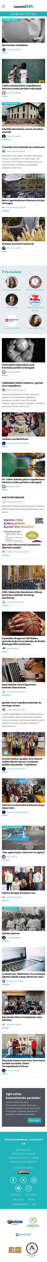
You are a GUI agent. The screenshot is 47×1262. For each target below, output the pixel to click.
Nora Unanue (11, 248)
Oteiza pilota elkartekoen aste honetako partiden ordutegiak (18, 366)
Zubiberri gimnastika (13, 769)
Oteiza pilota (10, 93)
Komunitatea (23, 14)
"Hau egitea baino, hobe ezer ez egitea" (23, 852)
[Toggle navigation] (3, 6)
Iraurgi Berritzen (12, 981)
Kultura (5, 605)
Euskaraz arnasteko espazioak (18, 243)
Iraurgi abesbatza (12, 602)
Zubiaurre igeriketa (13, 151)
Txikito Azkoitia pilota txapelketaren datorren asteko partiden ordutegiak (21, 87)
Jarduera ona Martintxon (15, 438)
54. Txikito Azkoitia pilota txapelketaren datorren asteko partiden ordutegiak (23, 481)
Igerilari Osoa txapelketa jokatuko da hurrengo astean (21, 704)
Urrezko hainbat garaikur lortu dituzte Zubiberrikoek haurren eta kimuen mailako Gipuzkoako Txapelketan (22, 761)
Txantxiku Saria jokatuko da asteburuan (23, 147)
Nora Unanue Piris (35, 328)
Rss (34, 1204)
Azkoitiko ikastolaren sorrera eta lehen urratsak (22, 130)
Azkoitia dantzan (11, 933)
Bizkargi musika (12, 502)
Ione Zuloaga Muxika (12, 290)
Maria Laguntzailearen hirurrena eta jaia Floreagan (23, 202)
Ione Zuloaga (11, 49)
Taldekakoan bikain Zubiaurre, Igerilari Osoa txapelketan (22, 384)
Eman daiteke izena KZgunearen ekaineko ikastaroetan (19, 686)
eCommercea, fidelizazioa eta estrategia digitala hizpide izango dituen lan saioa (23, 975)
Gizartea (6, 211)
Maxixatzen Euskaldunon (15, 552)
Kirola (5, 96)
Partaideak (11, 272)
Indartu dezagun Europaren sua (18, 892)
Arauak (31, 1200)
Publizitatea (18, 1200)
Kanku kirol (10, 1070)
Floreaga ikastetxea (13, 207)
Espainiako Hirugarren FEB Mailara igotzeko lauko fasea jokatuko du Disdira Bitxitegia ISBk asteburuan (23, 641)
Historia (5, 941)
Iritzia (4, 53)
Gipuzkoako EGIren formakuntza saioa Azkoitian (22, 1018)
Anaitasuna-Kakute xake (15, 443)
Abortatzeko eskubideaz (15, 45)
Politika (5, 901)
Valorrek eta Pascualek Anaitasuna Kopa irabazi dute (23, 806)
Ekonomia (6, 984)
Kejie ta (9, 857)
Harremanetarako (19, 1204)
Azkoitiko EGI (11, 897)
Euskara (5, 555)
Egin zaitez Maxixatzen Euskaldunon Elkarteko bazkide (21, 546)
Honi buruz (16, 1195)
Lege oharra (30, 1195)
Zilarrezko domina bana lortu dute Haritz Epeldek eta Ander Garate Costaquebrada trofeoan (23, 1063)
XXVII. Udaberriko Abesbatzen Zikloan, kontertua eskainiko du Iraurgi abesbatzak (22, 595)
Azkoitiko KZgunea (13, 692)
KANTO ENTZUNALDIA (13, 497)
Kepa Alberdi (10, 136)
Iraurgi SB (9, 648)
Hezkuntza (6, 140)
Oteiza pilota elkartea (35, 290)
